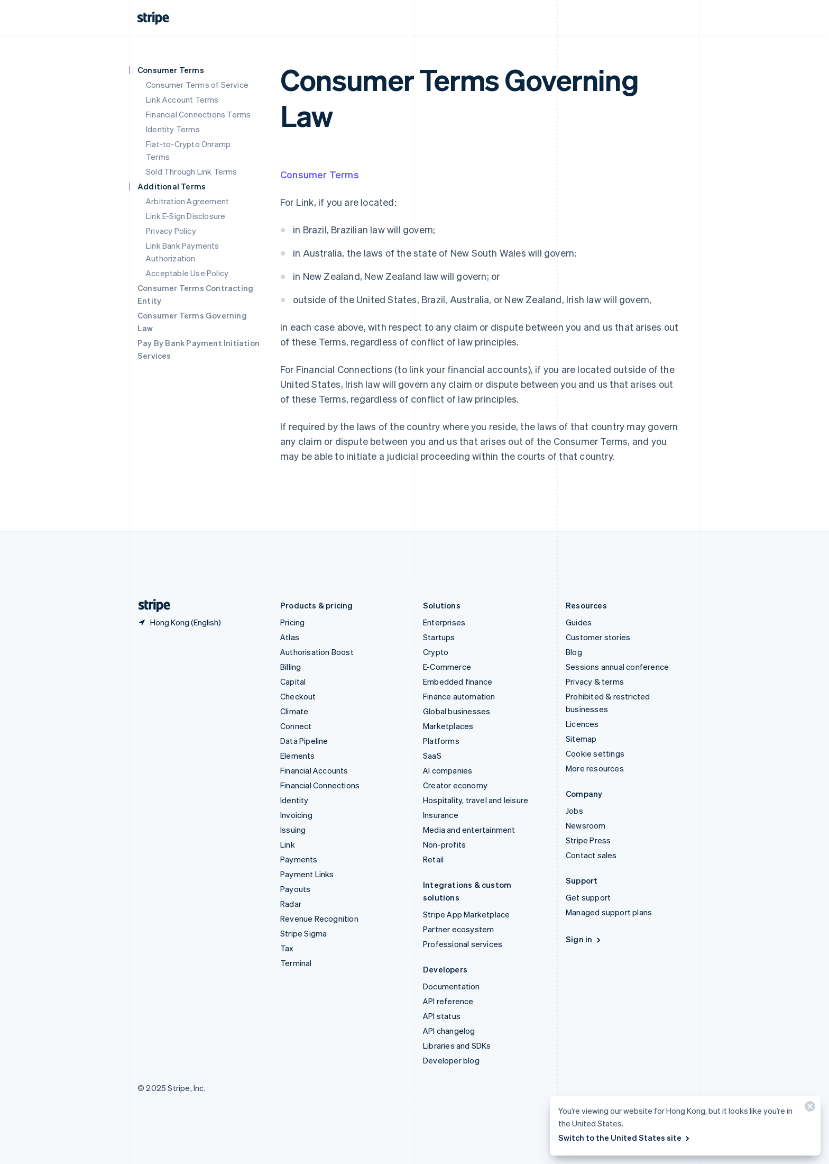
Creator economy (455, 785)
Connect (295, 726)
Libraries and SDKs (457, 1045)
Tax (287, 948)
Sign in (584, 939)
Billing (290, 666)
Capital (293, 681)
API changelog (449, 1030)
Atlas (289, 637)
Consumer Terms (319, 174)
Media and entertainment (469, 829)
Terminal (296, 963)
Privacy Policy (171, 230)
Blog (574, 652)
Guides (579, 622)
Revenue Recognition (319, 918)
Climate (294, 711)
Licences (582, 724)
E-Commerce (447, 666)
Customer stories (598, 637)
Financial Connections (320, 785)
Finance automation (459, 696)
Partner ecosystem (458, 929)
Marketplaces (448, 726)
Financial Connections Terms (198, 114)
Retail (433, 859)
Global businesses (456, 711)
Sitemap (581, 738)
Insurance (440, 815)
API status (441, 1016)
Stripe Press (588, 840)
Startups (439, 637)
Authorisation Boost (317, 652)
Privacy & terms (595, 681)
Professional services (462, 944)
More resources (595, 768)
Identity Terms (173, 129)
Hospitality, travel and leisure (475, 800)
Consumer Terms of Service (197, 84)
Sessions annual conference (617, 666)
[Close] (808, 1109)
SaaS (432, 755)
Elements (297, 755)
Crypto (435, 652)
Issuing (293, 829)
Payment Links (307, 874)
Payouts (295, 889)
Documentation (451, 986)
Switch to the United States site (624, 1137)
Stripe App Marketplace (466, 914)
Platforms (441, 740)
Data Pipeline (304, 740)
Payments (299, 859)
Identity (294, 800)
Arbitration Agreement (187, 201)
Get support (588, 897)
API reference (448, 1001)
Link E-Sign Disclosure (185, 216)
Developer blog (451, 1060)
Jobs (574, 810)
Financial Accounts (314, 770)
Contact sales (591, 855)
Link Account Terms (182, 99)
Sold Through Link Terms (191, 171)
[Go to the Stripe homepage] (150, 605)
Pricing (292, 622)
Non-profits (444, 844)
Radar (290, 903)
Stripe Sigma (303, 933)
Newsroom (586, 825)
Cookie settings (595, 753)
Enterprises (444, 622)
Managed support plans (609, 912)
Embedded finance (457, 681)
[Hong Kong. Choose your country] (179, 622)
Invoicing (296, 815)
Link (287, 844)
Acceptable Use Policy (187, 273)
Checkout (298, 696)
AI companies (447, 770)
